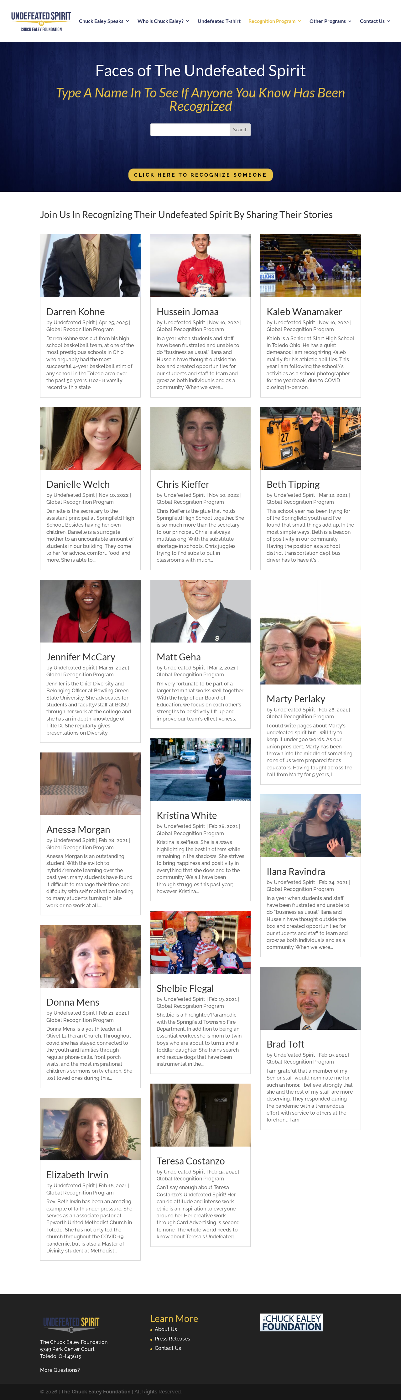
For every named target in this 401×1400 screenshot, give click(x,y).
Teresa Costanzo (191, 1160)
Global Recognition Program (80, 329)
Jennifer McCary (80, 656)
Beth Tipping (293, 484)
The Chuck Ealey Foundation (96, 1392)
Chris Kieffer (183, 484)
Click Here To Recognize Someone (200, 175)
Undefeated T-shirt (219, 21)
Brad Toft (286, 1043)
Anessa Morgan (78, 829)
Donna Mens (72, 1001)
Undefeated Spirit (74, 322)
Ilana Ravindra (296, 871)
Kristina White (187, 815)
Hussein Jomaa (188, 311)
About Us (166, 1329)
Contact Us (372, 21)
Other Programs (328, 21)
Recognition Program (271, 21)
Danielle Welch (78, 484)
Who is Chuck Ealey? (161, 21)
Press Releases (172, 1339)
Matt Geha (179, 656)
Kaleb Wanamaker (304, 311)
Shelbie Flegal (185, 988)
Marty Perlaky (296, 698)
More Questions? (60, 1370)
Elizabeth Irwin (77, 1174)
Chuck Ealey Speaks (101, 21)
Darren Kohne (75, 311)
